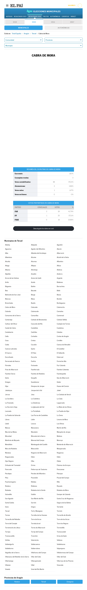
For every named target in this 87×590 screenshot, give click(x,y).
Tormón (59, 511)
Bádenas (60, 282)
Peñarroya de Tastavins (39, 469)
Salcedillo (8, 494)
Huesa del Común (63, 386)
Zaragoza (70, 582)
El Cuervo (8, 353)
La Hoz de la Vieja (11, 407)
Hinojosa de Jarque (37, 386)
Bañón (33, 286)
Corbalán (34, 336)
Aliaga (7, 266)
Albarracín (60, 253)
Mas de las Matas (11, 432)
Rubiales (8, 490)
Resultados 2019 (35, 16)
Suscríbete (71, 5)
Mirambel (8, 436)
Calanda (8, 311)
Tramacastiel (61, 532)
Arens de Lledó (36, 278)
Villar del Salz (61, 557)
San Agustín (9, 498)
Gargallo (34, 378)
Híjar (6, 386)
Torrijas (7, 532)
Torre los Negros (62, 523)
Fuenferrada (35, 370)
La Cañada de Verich (64, 394)
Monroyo (60, 440)
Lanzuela (8, 411)
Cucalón (34, 345)
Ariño (7, 282)
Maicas (7, 428)
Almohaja (34, 270)
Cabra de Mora (10, 307)
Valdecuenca (35, 544)
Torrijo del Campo (37, 532)
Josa (32, 394)
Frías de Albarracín (11, 370)
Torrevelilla (60, 528)
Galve (7, 378)
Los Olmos (60, 424)
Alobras (59, 270)
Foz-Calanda (61, 365)
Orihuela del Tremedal (12, 465)
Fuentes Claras (10, 374)
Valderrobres (35, 548)
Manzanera (35, 428)
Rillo (58, 482)
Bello (58, 291)
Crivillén (59, 340)
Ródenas (34, 486)
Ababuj (7, 245)
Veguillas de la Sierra (12, 553)
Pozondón (34, 478)
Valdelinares (61, 544)
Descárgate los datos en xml (43, 228)
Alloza (59, 266)
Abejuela (34, 245)
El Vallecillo (60, 353)
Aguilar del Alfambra (38, 249)
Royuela (59, 486)
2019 (15, 22)
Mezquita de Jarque (63, 432)
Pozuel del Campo (63, 478)
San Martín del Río (37, 498)
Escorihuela (9, 357)
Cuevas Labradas (11, 349)
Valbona (59, 540)
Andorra (59, 274)
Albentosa (8, 257)
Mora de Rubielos (11, 449)
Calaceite (34, 307)
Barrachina (60, 286)
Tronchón (34, 536)
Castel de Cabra (10, 328)
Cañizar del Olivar (11, 324)
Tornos (7, 515)
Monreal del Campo (37, 440)
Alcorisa (34, 261)
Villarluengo (9, 561)
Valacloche (35, 540)
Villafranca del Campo (38, 553)
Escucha (34, 357)
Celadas (59, 332)
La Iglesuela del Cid (37, 407)
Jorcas (7, 394)
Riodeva (8, 486)
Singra (33, 507)
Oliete (59, 461)
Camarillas (34, 315)
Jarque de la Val (36, 390)
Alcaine (33, 257)
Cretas (33, 340)
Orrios (33, 465)
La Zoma (60, 415)
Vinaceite (60, 565)
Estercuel (60, 357)
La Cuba (59, 399)
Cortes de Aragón (63, 336)
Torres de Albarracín (38, 528)
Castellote (34, 328)
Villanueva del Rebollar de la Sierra (17, 557)
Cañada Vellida (62, 320)
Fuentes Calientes (63, 370)
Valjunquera (61, 548)
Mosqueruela (61, 449)
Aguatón (60, 245)
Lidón (33, 419)
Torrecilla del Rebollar (12, 519)
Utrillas (7, 540)
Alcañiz (7, 261)
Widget (73, 16)
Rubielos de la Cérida (38, 490)
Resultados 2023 (20, 16)
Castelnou (60, 328)
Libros (7, 419)
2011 (53, 22)
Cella (7, 336)
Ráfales (33, 482)
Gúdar (59, 382)
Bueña (33, 303)
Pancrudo (8, 469)
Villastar (8, 565)
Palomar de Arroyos (63, 465)
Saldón (33, 494)
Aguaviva (8, 249)
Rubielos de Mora (63, 490)
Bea (6, 291)
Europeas (65, 16)
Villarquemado (36, 561)
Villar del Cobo (36, 557)
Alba (6, 253)
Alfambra (60, 261)
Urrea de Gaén (62, 536)
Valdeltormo (9, 548)
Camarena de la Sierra (13, 315)
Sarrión (33, 503)
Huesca (17, 582)
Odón (58, 457)
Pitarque (60, 474)
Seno (7, 507)
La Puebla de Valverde (12, 415)
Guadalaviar (35, 382)
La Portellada (35, 411)
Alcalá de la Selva (63, 257)
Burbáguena (61, 303)
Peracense (60, 469)
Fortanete (34, 365)
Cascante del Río (36, 324)
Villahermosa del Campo (65, 553)
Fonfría (33, 361)
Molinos (59, 436)
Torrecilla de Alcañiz (64, 515)
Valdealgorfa (9, 544)
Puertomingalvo (10, 482)
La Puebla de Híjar (63, 411)
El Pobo (33, 353)
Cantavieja (8, 320)
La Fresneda (9, 403)
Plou (6, 478)
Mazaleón (34, 432)
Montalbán (8, 444)
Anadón (33, 274)
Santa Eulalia (9, 503)
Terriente (60, 507)
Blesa (33, 299)
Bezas (59, 295)
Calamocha (61, 307)
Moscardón (35, 449)
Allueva (7, 270)
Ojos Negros (9, 461)
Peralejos (8, 474)
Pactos (46, 16)
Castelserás (9, 332)
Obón (33, 457)
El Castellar (60, 349)
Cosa (7, 340)
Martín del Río (61, 428)
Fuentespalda (61, 374)
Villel (32, 565)
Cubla (7, 345)
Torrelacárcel (35, 523)
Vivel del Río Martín (37, 569)
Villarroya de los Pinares (65, 561)
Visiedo (7, 569)
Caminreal (60, 315)
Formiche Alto (61, 361)
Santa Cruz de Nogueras (65, 498)
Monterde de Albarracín (65, 444)
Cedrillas (34, 332)
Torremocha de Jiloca (12, 528)
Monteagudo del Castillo (39, 444)
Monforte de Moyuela (12, 440)
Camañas (60, 311)
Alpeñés (8, 274)
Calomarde (35, 311)
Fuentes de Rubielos (38, 374)
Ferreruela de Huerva (12, 361)
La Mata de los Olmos (64, 407)
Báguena (8, 286)
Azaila (33, 282)
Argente (59, 278)
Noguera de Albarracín (39, 453)
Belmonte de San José (12, 295)
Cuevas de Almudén (63, 345)
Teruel (7, 511)
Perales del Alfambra (38, 474)
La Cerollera (9, 399)
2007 (72, 22)
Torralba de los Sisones (39, 515)
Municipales (23, 28)
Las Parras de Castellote (39, 415)
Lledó (7, 424)
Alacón (59, 249)
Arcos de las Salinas (12, 278)
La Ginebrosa (35, 403)
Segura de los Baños (64, 503)
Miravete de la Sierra (38, 436)
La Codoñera (35, 399)
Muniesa (8, 453)
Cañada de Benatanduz (39, 320)
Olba (32, 461)
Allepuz (33, 266)
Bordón (59, 299)
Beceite (33, 291)
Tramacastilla (9, 536)
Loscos (33, 424)
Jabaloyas (8, 390)
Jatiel (59, 390)
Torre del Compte (11, 523)
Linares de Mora (62, 419)
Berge (33, 295)
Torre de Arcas (36, 519)
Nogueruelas (9, 457)
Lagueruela (61, 403)
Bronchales (9, 303)
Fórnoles (8, 365)
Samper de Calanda (63, 494)
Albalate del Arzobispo (38, 253)
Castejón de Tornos (63, 324)
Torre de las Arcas (63, 519)
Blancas (8, 299)
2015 (34, 22)
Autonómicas (63, 28)
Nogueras (60, 453)
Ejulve (33, 349)
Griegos (7, 382)
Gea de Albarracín (63, 378)
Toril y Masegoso (36, 511)
